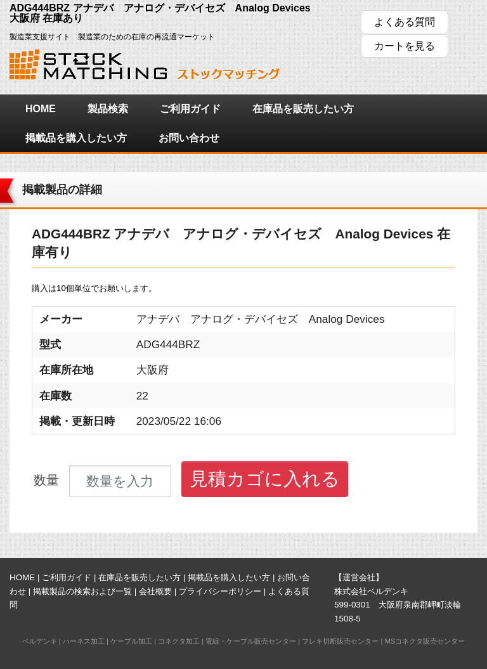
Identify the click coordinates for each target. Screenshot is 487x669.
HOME (40, 108)
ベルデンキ (39, 641)
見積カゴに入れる (265, 479)
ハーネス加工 (84, 641)
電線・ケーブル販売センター (250, 641)
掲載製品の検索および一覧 (82, 591)
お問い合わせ (189, 138)
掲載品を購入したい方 (76, 138)
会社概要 (155, 591)
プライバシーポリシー (220, 591)
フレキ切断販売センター (340, 641)
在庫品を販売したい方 (303, 108)
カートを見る (404, 46)
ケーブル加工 (131, 641)
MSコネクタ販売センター (424, 641)
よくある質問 (404, 21)
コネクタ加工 (179, 641)
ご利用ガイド (190, 108)
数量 (46, 480)
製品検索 (108, 108)
